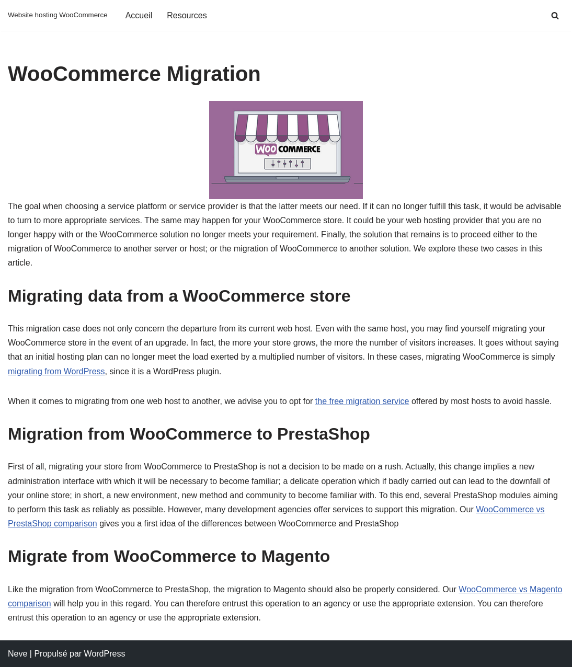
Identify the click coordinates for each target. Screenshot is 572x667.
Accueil (139, 15)
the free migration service (362, 401)
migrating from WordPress (56, 371)
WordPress (104, 653)
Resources (187, 15)
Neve (17, 653)
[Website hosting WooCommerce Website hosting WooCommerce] (58, 15)
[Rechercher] (555, 15)
